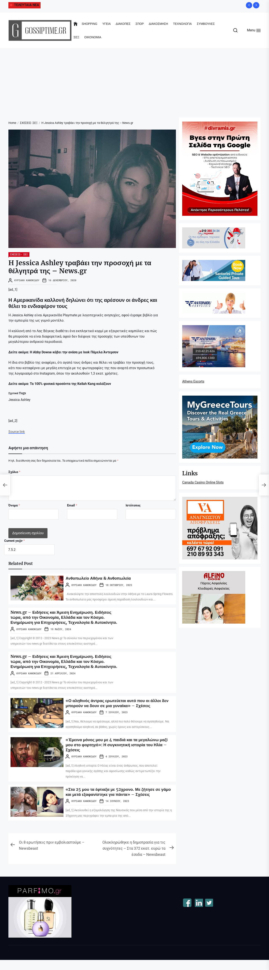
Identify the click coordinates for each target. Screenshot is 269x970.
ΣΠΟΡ (140, 23)
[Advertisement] (134, 79)
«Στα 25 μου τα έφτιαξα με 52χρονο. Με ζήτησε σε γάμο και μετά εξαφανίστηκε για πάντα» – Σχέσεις (115, 802)
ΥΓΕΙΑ (106, 23)
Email (72, 505)
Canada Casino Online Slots (203, 482)
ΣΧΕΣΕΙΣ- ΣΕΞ (19, 254)
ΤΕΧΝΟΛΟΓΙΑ (182, 23)
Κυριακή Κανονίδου (26, 280)
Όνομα (14, 505)
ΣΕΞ (76, 37)
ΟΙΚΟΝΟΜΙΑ (92, 37)
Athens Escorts (193, 381)
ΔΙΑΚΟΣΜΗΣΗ (158, 23)
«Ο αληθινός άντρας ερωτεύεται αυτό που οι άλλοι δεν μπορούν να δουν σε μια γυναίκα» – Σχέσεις (119, 713)
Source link (16, 432)
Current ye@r (14, 541)
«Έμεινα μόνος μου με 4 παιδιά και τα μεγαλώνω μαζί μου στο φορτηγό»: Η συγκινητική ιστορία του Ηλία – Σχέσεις (119, 754)
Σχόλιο (14, 472)
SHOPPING (89, 23)
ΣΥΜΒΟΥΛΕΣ (206, 23)
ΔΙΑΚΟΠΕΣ (123, 23)
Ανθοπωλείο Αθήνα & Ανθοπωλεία (100, 578)
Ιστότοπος (133, 505)
